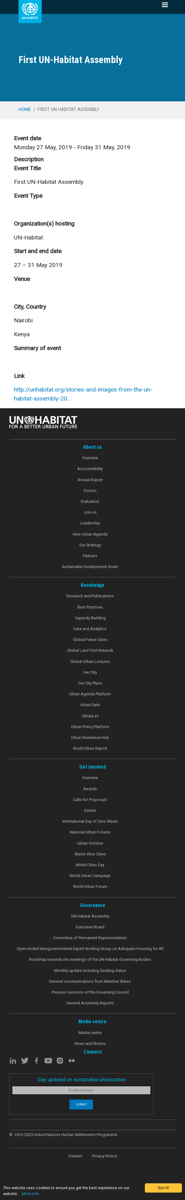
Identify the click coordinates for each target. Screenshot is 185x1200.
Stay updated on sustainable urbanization (81, 1080)
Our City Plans (90, 683)
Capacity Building (90, 618)
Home (25, 109)
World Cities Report (90, 748)
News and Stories (90, 1043)
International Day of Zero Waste (90, 821)
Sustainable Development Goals (90, 566)
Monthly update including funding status (90, 970)
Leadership (90, 523)
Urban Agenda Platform (90, 694)
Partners (90, 555)
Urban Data (90, 704)
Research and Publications (90, 596)
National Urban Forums (90, 832)
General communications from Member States (90, 981)
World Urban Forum (90, 886)
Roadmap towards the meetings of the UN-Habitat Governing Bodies (90, 959)
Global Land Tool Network (90, 650)
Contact (75, 1156)
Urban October (90, 843)
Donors (90, 490)
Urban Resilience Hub (90, 737)
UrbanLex (90, 716)
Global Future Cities (90, 639)
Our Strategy (90, 545)
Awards (90, 789)
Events (90, 810)
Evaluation (90, 501)
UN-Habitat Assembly (90, 916)
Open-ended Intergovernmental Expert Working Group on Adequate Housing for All (90, 948)
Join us (90, 512)
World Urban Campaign (90, 875)
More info (31, 1193)
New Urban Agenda (90, 534)
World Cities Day (90, 865)
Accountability (90, 468)
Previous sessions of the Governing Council (90, 992)
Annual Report (90, 479)
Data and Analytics (90, 628)
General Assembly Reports (90, 1003)
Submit (81, 1104)
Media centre (90, 1032)
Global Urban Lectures (90, 661)
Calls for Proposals (90, 799)
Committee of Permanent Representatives (90, 937)
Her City (90, 672)
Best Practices (90, 607)
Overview (90, 458)
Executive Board (90, 927)
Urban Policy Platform (90, 726)
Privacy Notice (104, 1156)
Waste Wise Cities (90, 854)
